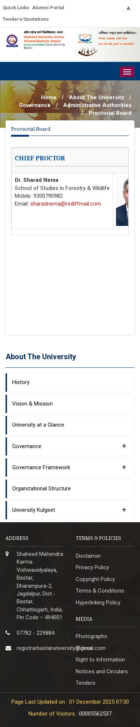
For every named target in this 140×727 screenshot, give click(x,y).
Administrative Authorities (97, 105)
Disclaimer (88, 556)
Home (49, 97)
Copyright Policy (95, 579)
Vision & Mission (32, 403)
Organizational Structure (41, 488)
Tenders (85, 683)
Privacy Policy (92, 567)
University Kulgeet (69, 509)
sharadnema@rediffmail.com (65, 203)
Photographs (91, 636)
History (21, 382)
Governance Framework (69, 467)
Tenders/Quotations (26, 19)
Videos (84, 648)
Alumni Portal (48, 7)
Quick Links (16, 7)
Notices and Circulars (102, 671)
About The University (96, 97)
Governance (35, 105)
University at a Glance (38, 424)
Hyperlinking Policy (98, 602)
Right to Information (100, 659)
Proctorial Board (110, 113)
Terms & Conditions (100, 590)
